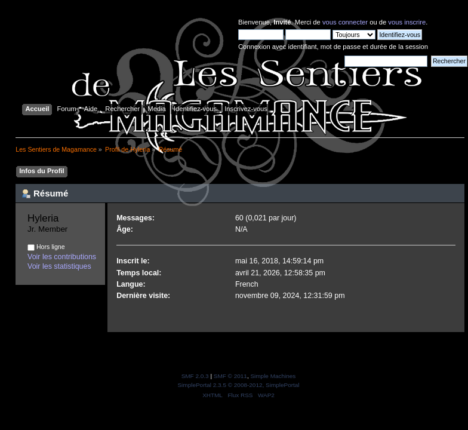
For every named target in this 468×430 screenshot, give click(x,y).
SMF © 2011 (230, 376)
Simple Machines (272, 376)
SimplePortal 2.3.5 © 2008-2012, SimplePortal (238, 385)
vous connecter (345, 22)
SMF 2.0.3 (195, 376)
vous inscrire (407, 22)
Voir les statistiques (59, 266)
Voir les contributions (61, 257)
